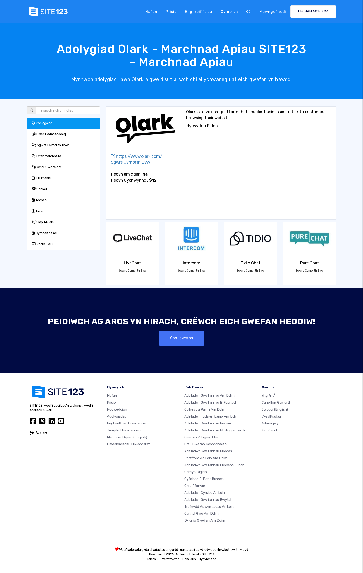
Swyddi (275, 409)
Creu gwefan (181, 338)
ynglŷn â (268, 395)
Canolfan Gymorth (276, 402)
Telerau (152, 559)
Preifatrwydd (170, 559)
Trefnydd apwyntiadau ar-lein (209, 507)
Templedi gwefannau (124, 430)
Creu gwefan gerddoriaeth (205, 444)
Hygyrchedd (207, 559)
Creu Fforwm (194, 486)
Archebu (40, 200)
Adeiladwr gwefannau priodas (208, 451)
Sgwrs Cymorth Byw (50, 145)
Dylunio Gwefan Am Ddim (204, 520)
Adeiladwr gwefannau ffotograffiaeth (214, 430)
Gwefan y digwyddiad (201, 437)
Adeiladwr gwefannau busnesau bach (214, 465)
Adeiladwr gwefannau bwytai (207, 500)
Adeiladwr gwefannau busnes (208, 423)
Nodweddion (117, 409)
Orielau (39, 189)
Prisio (171, 11)
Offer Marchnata (46, 156)
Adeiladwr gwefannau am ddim (209, 395)
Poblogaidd (42, 123)
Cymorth (229, 11)
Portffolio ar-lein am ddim (205, 458)
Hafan (151, 11)
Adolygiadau (116, 416)
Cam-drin (189, 559)
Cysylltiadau (271, 416)
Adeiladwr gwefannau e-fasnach (210, 402)
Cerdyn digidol (195, 472)
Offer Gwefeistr (46, 167)
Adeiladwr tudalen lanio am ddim (211, 416)
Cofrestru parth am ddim (204, 409)
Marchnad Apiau (127, 437)
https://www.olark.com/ (136, 156)
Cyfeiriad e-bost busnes (204, 479)
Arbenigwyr (271, 423)
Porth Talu (42, 244)
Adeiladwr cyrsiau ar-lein (204, 493)
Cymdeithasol (44, 233)
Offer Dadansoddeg (49, 134)
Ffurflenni (41, 178)
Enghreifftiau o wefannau (127, 423)
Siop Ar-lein (43, 222)
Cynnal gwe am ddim (201, 513)
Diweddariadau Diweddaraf (128, 444)
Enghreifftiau (198, 11)
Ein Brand (269, 430)
